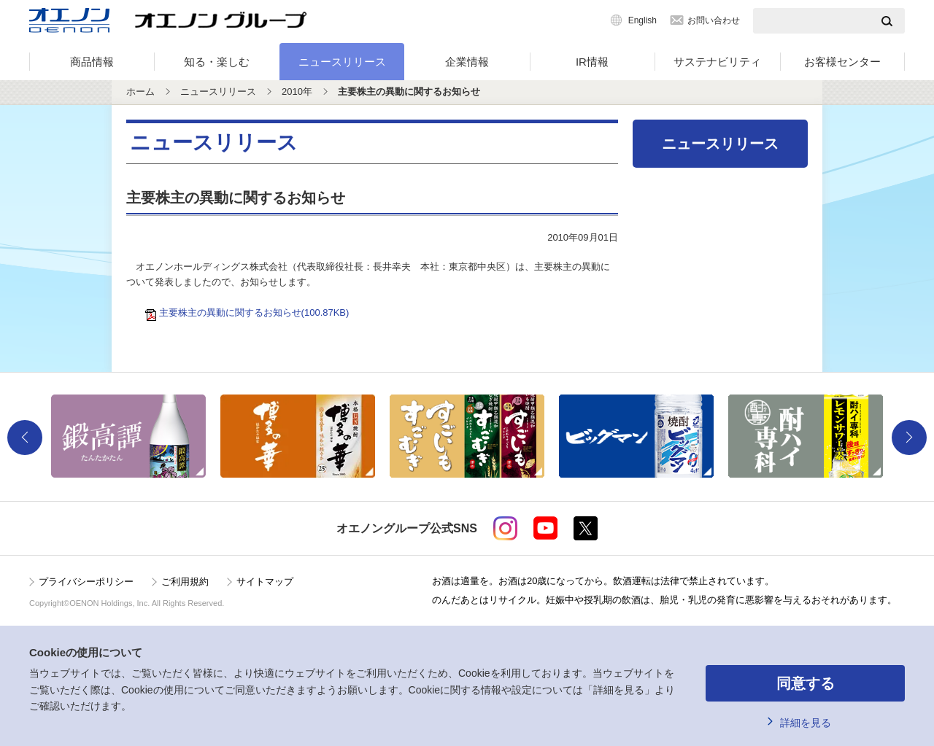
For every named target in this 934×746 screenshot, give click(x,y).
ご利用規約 (185, 581)
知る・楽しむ (217, 61)
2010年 (297, 91)
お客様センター (842, 61)
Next (909, 437)
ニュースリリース (342, 61)
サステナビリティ (717, 61)
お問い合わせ (713, 20)
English (642, 20)
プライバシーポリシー (86, 581)
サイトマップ (264, 581)
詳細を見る (805, 722)
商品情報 (92, 61)
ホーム (140, 91)
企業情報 (467, 61)
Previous (24, 437)
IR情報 (592, 61)
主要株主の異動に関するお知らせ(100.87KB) (250, 312)
